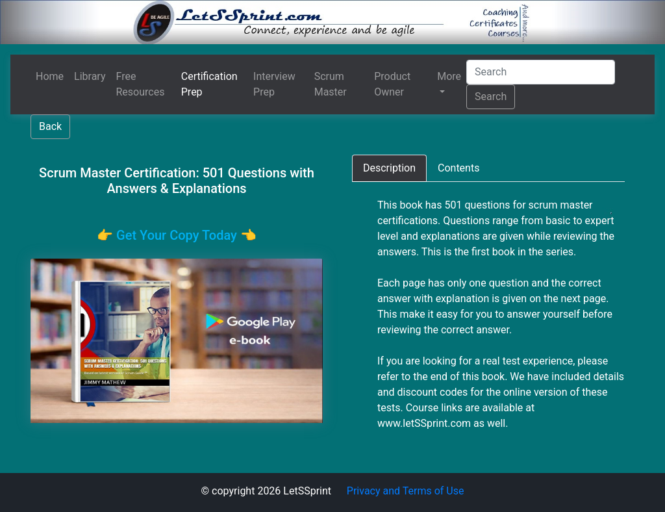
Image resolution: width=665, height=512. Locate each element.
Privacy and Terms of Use (405, 491)
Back (50, 126)
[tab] (389, 168)
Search (491, 96)
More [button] (449, 76)
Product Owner (392, 84)
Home (50, 76)
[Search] (540, 72)
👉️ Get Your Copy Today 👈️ (177, 235)
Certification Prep (209, 84)
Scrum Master (330, 84)
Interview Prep (274, 84)
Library (89, 76)
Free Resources (140, 84)
